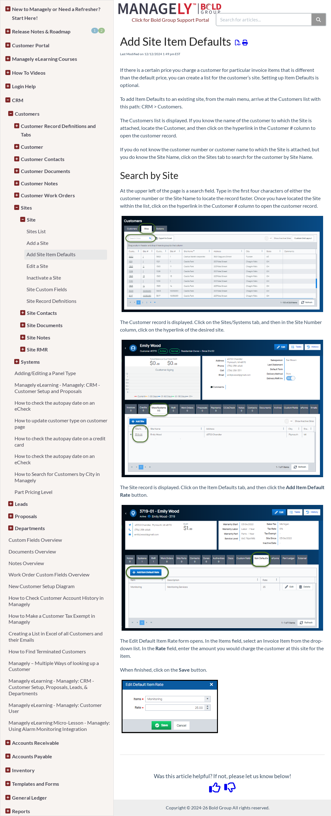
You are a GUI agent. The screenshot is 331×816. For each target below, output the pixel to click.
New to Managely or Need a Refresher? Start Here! (56, 13)
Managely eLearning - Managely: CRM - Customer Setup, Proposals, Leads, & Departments (51, 687)
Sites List (36, 231)
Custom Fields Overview (35, 540)
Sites (26, 208)
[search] (264, 19)
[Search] (318, 19)
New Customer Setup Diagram (42, 586)
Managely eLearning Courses (44, 59)
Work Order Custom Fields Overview (49, 574)
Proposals (26, 516)
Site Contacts (42, 313)
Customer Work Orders (48, 195)
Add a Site (37, 243)
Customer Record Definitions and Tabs (58, 130)
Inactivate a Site (44, 278)
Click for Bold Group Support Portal (170, 20)
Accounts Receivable (35, 743)
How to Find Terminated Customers (47, 651)
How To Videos (28, 73)
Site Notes (38, 337)
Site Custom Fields (47, 289)
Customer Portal (30, 45)
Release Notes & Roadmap (58, 31)
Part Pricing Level (33, 492)
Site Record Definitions (51, 301)
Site (31, 220)
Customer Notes (39, 183)
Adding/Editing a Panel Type (45, 373)
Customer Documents (45, 171)
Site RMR (37, 349)
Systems (30, 362)
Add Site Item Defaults (51, 254)
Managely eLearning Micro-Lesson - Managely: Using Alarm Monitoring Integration (59, 726)
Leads (21, 504)
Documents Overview (32, 551)
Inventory (23, 770)
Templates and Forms (35, 784)
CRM (17, 100)
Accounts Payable (32, 756)
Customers (27, 114)
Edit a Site (37, 266)
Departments (30, 528)
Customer (32, 147)
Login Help (24, 86)
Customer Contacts (42, 159)
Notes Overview (26, 563)
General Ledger (29, 798)
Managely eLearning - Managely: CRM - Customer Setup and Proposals (57, 388)
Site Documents (45, 325)
